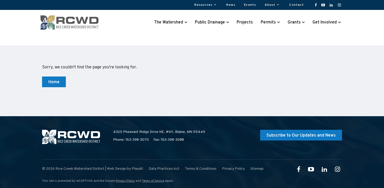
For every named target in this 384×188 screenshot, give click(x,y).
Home (54, 82)
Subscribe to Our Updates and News (301, 135)
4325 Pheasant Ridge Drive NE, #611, (159, 132)
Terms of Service (153, 181)
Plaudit (137, 169)
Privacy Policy (125, 181)
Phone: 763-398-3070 (131, 140)
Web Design (116, 169)
